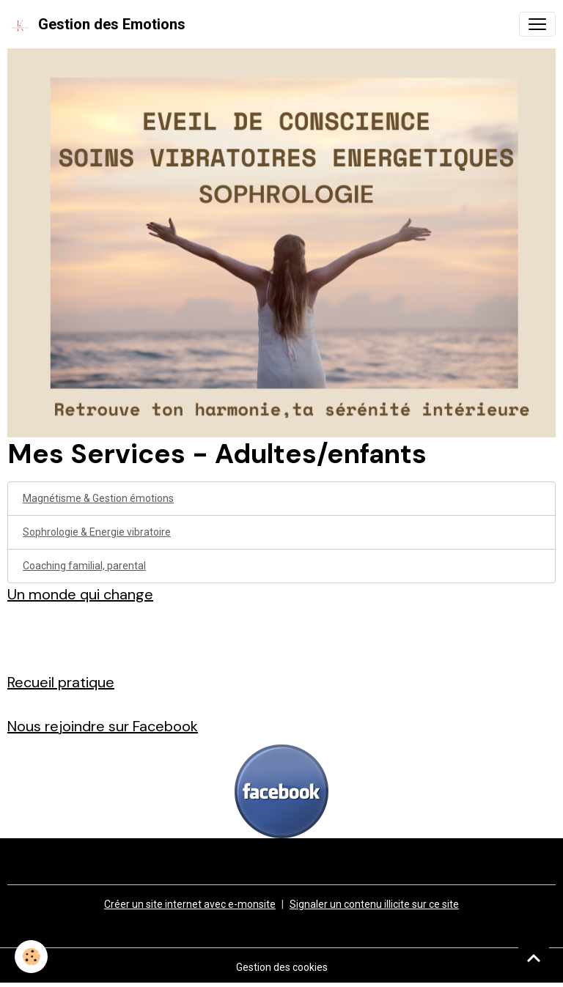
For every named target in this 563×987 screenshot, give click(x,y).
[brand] (96, 24)
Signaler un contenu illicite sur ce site (374, 904)
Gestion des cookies (282, 967)
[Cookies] (31, 956)
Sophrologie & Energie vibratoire (97, 532)
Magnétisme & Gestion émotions (98, 498)
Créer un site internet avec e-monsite (190, 904)
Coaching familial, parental (84, 566)
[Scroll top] (533, 957)
